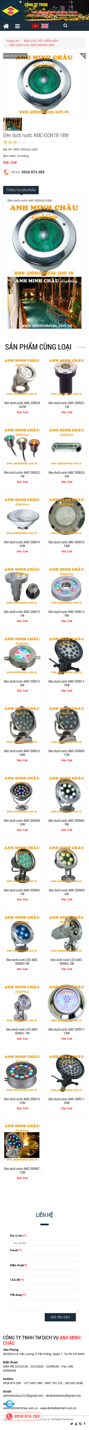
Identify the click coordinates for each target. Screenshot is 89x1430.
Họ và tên (18, 1235)
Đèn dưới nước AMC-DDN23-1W (66, 405)
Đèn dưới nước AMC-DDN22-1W (22, 474)
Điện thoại (18, 1265)
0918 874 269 (32, 172)
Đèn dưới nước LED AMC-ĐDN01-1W (22, 1031)
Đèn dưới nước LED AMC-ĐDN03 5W (22, 962)
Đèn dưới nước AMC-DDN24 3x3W (22, 405)
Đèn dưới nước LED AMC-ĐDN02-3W (67, 962)
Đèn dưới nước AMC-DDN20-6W (66, 474)
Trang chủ (13, 41)
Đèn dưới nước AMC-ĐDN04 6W (67, 892)
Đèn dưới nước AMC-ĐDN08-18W (22, 822)
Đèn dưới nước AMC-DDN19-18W (22, 544)
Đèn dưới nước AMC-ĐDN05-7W (22, 892)
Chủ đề (17, 1279)
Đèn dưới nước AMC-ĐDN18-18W (32, 45)
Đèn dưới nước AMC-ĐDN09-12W (66, 753)
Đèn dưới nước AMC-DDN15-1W (22, 613)
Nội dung (18, 1294)
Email (16, 1250)
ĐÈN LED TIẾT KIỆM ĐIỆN (41, 41)
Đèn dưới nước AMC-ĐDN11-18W (66, 683)
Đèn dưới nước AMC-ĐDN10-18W (22, 753)
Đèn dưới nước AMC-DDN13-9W (66, 613)
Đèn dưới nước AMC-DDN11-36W (66, 1101)
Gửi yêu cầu (60, 1317)
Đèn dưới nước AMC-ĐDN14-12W (22, 1101)
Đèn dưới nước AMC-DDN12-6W (22, 683)
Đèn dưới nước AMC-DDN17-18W (66, 1031)
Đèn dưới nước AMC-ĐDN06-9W (66, 822)
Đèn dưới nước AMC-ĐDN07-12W (22, 1170)
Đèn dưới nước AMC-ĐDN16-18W (66, 544)
